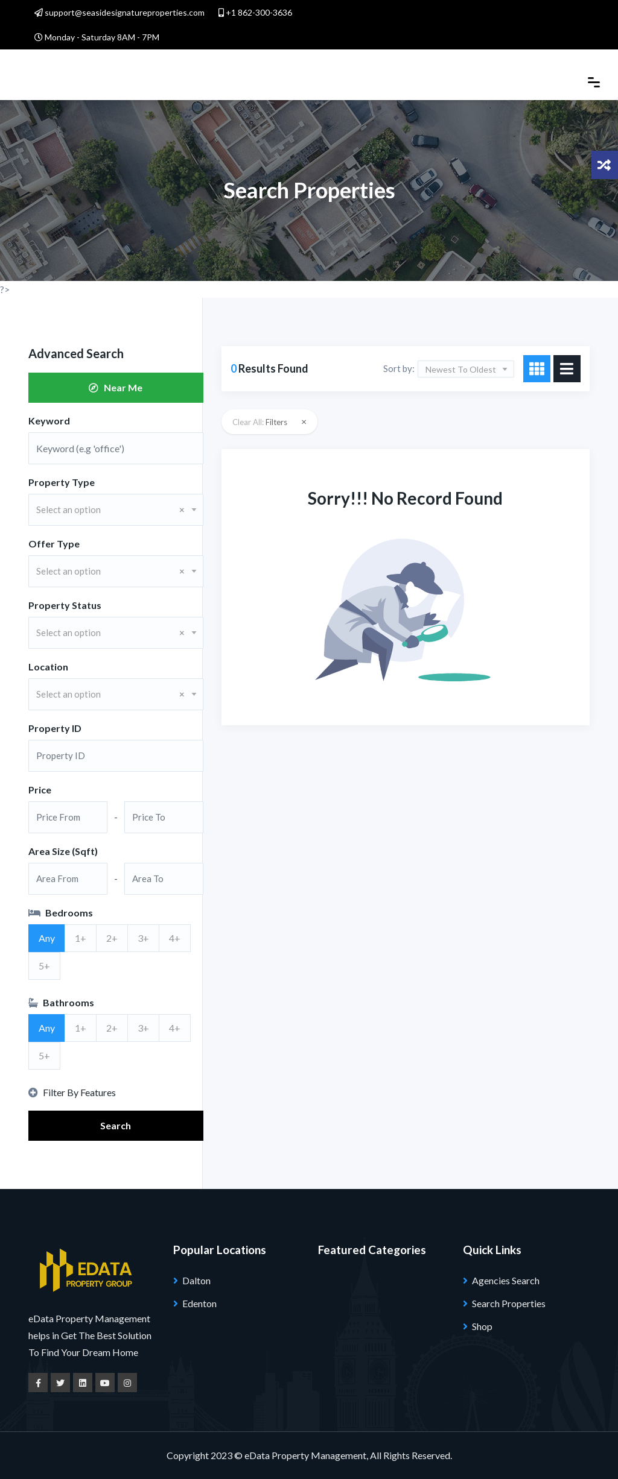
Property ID (54, 728)
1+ (80, 938)
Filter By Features (72, 1092)
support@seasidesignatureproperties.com (119, 12)
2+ (112, 938)
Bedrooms (60, 912)
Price (39, 789)
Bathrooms (61, 1002)
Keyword (49, 420)
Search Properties (509, 1303)
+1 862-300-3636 (255, 12)
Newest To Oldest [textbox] (460, 369)
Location (48, 666)
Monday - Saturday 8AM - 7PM (96, 37)
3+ (143, 938)
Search (115, 1125)
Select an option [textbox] (110, 509)
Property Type (61, 482)
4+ (174, 938)
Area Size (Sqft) (63, 851)
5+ (44, 965)
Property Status (64, 605)
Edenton (199, 1303)
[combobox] (115, 510)
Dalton (196, 1280)
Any (47, 938)
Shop (482, 1326)
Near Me (115, 387)
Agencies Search (506, 1280)
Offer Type (54, 543)
